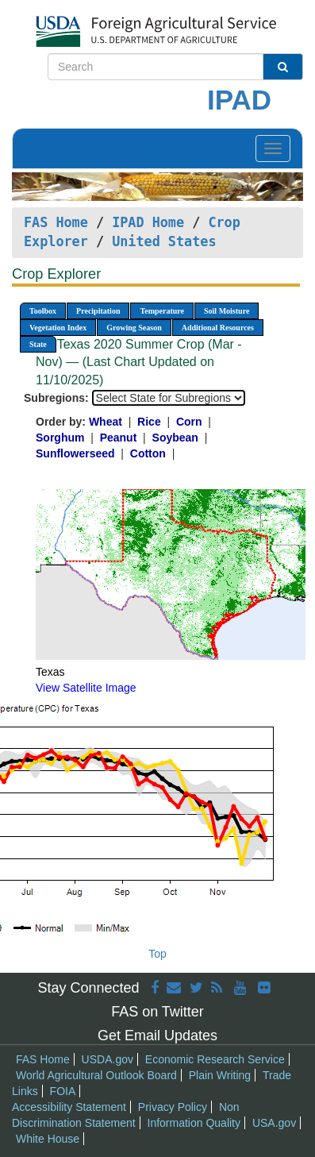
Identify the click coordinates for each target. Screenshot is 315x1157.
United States (164, 241)
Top (157, 953)
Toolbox (42, 311)
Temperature (162, 311)
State (38, 344)
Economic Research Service (215, 1059)
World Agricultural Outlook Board (96, 1075)
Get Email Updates (157, 1035)
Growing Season (134, 327)
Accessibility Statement (69, 1107)
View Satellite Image (86, 687)
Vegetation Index (57, 327)
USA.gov (274, 1123)
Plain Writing (220, 1075)
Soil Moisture (226, 311)
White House (47, 1138)
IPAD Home (148, 222)
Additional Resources (218, 327)
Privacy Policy (172, 1107)
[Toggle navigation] (272, 148)
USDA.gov (107, 1059)
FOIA (63, 1091)
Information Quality (194, 1123)
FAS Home (56, 222)
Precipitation (98, 311)
